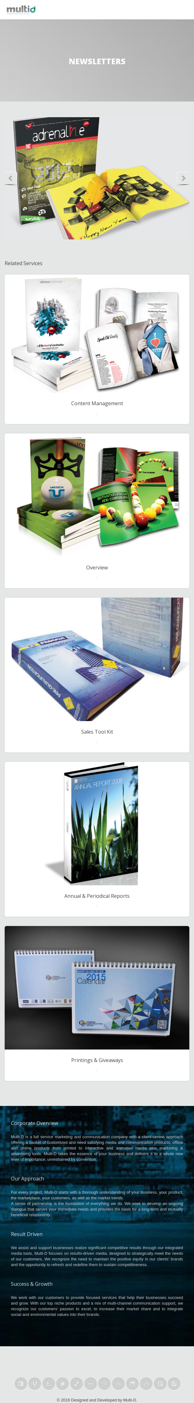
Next (182, 178)
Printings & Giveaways (97, 1060)
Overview (97, 567)
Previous (12, 178)
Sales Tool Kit (97, 731)
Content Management (97, 403)
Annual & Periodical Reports (97, 896)
